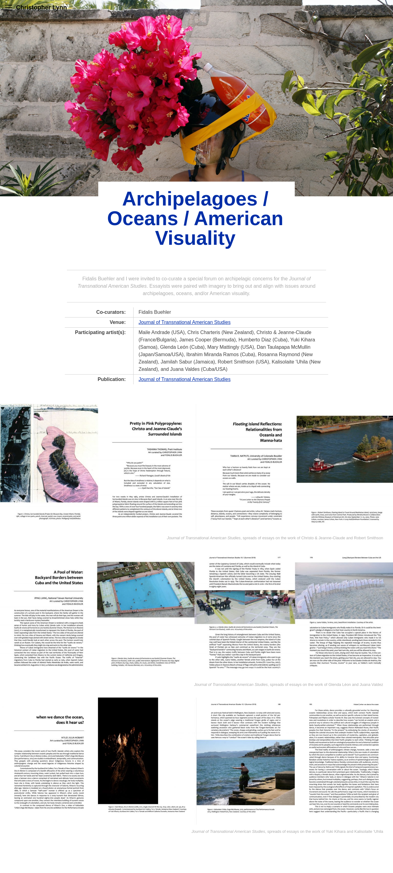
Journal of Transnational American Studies (184, 322)
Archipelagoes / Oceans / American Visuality (195, 218)
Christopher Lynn (41, 7)
